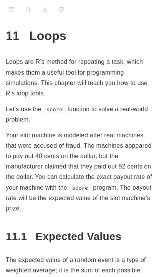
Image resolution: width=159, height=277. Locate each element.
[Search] (28, 9)
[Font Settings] (44, 9)
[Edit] (61, 9)
